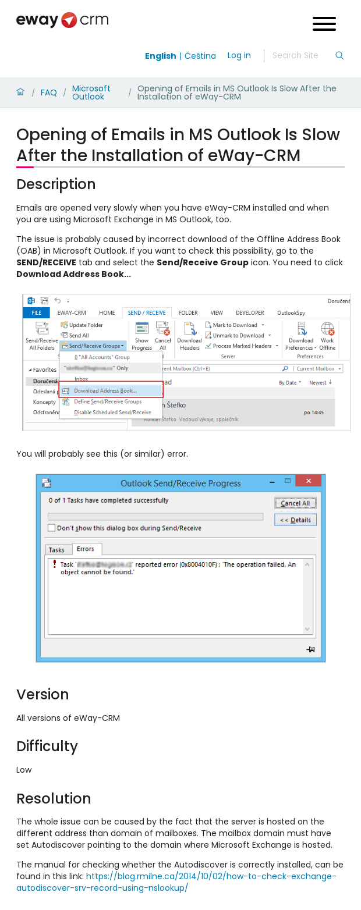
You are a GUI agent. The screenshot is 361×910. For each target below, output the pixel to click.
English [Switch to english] (160, 56)
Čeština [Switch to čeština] (200, 56)
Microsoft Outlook (91, 92)
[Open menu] (324, 25)
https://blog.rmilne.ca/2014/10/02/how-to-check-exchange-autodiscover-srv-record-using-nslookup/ (176, 882)
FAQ (49, 92)
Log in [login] (239, 55)
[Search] (303, 55)
